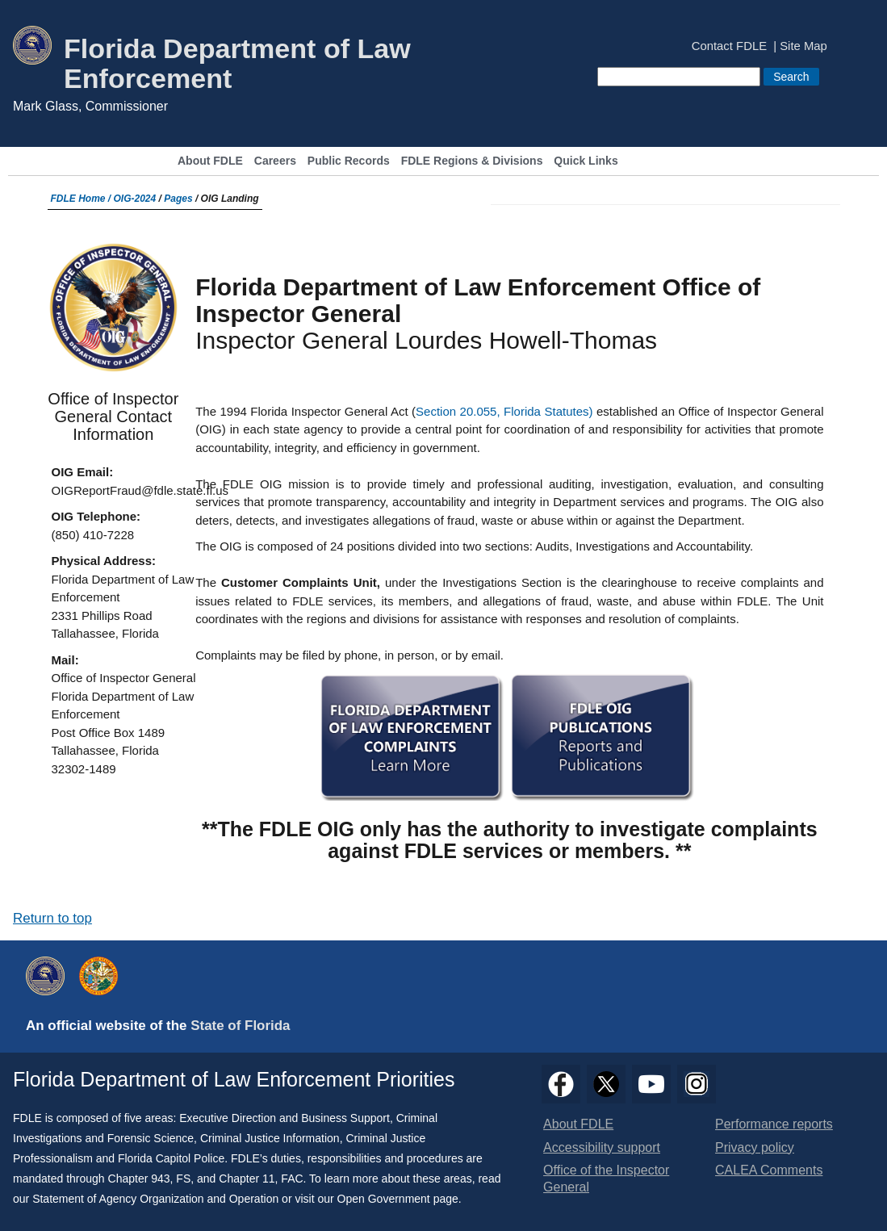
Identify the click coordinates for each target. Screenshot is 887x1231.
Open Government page (397, 1198)
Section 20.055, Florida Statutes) (506, 411)
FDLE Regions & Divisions (472, 161)
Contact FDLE (729, 46)
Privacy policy (754, 1147)
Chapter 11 (246, 1178)
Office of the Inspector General (606, 1178)
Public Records (349, 161)
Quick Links (585, 161)
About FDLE (210, 161)
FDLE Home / (82, 198)
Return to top (52, 918)
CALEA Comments (768, 1170)
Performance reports (774, 1124)
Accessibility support (601, 1147)
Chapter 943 (139, 1178)
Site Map (803, 46)
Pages (178, 198)
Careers (275, 161)
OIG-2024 (135, 198)
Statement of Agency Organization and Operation (155, 1198)
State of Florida (240, 1025)
